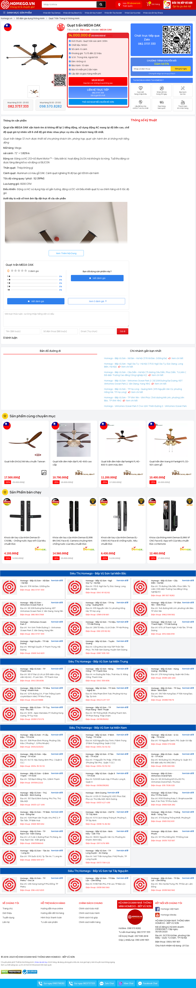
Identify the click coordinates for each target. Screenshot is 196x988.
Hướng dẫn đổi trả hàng (52, 913)
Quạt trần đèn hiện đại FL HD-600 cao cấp (72, 463)
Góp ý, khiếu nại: (127, 939)
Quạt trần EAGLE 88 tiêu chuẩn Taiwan (24, 461)
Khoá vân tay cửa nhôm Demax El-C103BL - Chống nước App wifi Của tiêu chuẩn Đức (25, 540)
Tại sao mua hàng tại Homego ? (148, 80)
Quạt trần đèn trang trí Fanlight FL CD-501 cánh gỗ (169, 463)
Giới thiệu (7, 913)
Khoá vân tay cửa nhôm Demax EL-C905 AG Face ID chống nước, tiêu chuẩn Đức (119, 540)
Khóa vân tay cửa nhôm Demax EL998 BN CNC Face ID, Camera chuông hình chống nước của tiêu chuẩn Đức (73, 540)
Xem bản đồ (57, 580)
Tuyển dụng (8, 917)
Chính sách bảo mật (89, 908)
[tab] (98, 102)
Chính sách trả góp (88, 917)
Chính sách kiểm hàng (89, 922)
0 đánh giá (33, 271)
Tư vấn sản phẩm (49, 922)
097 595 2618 (141, 936)
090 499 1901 (142, 939)
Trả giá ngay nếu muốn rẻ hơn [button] (98, 101)
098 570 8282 (134, 928)
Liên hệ (5, 922)
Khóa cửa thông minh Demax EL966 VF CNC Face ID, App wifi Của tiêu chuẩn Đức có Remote (169, 540)
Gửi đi (122, 331)
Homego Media (165, 914)
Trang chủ (7, 908)
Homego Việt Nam (167, 908)
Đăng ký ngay (181, 68)
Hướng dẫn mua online (52, 908)
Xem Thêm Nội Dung (66, 253)
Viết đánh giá (97, 278)
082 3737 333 (143, 932)
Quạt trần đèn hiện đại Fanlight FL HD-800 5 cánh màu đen (120, 463)
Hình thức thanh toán (51, 917)
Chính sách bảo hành (89, 913)
